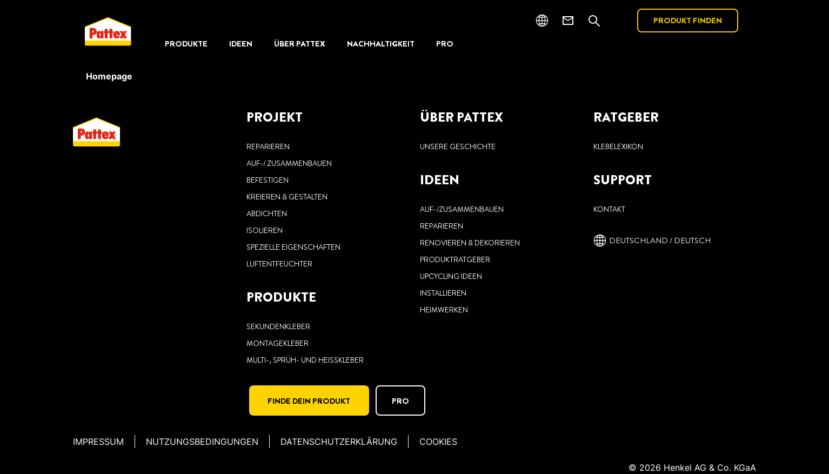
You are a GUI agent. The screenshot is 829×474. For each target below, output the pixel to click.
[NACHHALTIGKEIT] (380, 44)
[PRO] (444, 44)
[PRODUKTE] (186, 44)
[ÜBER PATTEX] (299, 44)
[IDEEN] (240, 44)
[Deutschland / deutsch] (652, 240)
